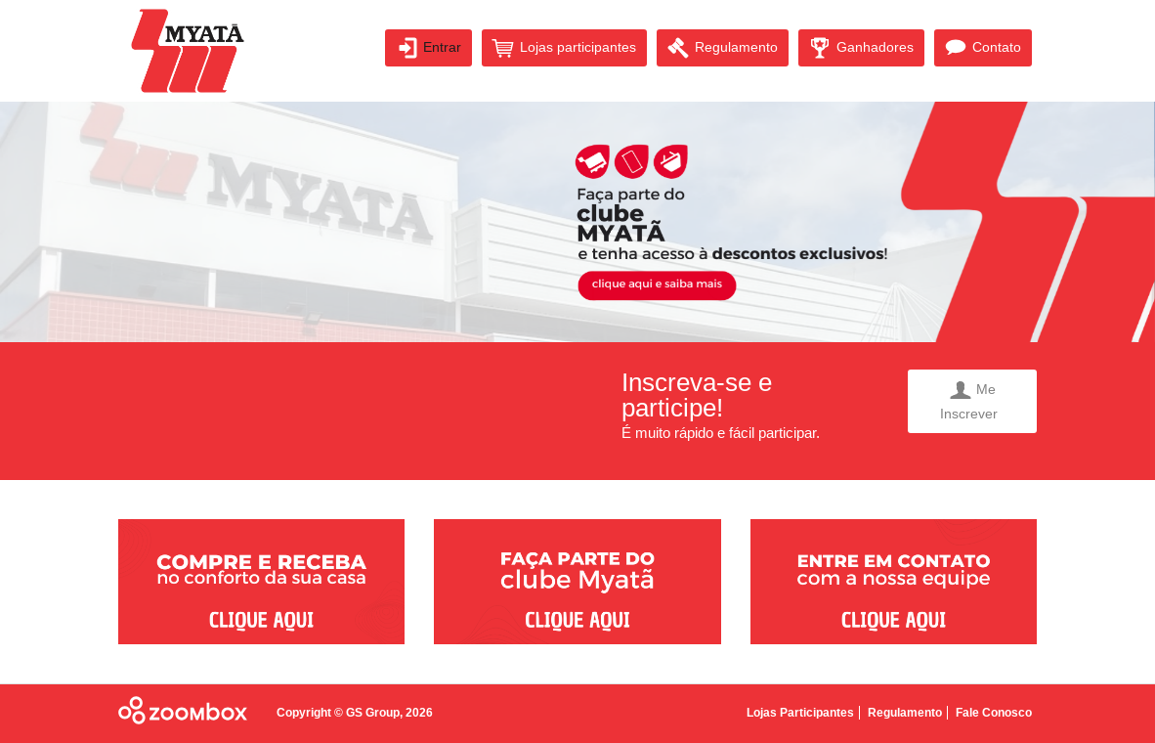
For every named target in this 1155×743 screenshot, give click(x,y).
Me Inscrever (972, 400)
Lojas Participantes (800, 713)
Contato (983, 48)
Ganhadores (861, 48)
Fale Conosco (994, 713)
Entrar (428, 48)
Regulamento (722, 48)
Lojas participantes (564, 48)
